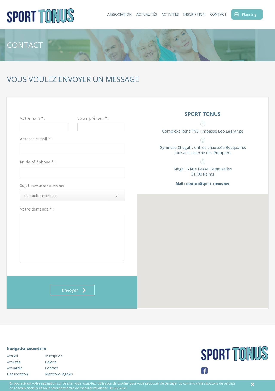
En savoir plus (118, 388)
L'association (17, 374)
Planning (249, 14)
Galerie (51, 362)
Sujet (42, 185)
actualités (146, 14)
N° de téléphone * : (37, 162)
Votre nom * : (32, 118)
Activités (13, 362)
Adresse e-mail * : (36, 138)
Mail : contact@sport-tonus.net (203, 183)
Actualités (15, 368)
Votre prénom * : (93, 118)
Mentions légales (59, 374)
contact (218, 14)
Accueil (12, 356)
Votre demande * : (37, 209)
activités (170, 14)
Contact (51, 368)
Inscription (54, 356)
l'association (119, 14)
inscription (194, 14)
